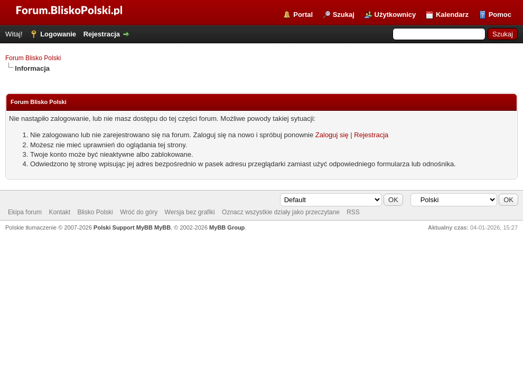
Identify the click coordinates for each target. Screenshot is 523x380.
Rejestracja (101, 34)
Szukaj (343, 14)
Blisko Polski (95, 212)
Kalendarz (452, 14)
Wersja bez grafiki (190, 212)
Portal (303, 14)
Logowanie (58, 34)
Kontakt (59, 212)
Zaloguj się (332, 135)
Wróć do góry (138, 212)
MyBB (162, 227)
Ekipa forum (25, 212)
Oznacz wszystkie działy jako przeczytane (281, 212)
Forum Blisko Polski (33, 58)
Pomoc (500, 14)
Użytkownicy (395, 14)
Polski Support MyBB (123, 227)
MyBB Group (227, 227)
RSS (353, 212)
